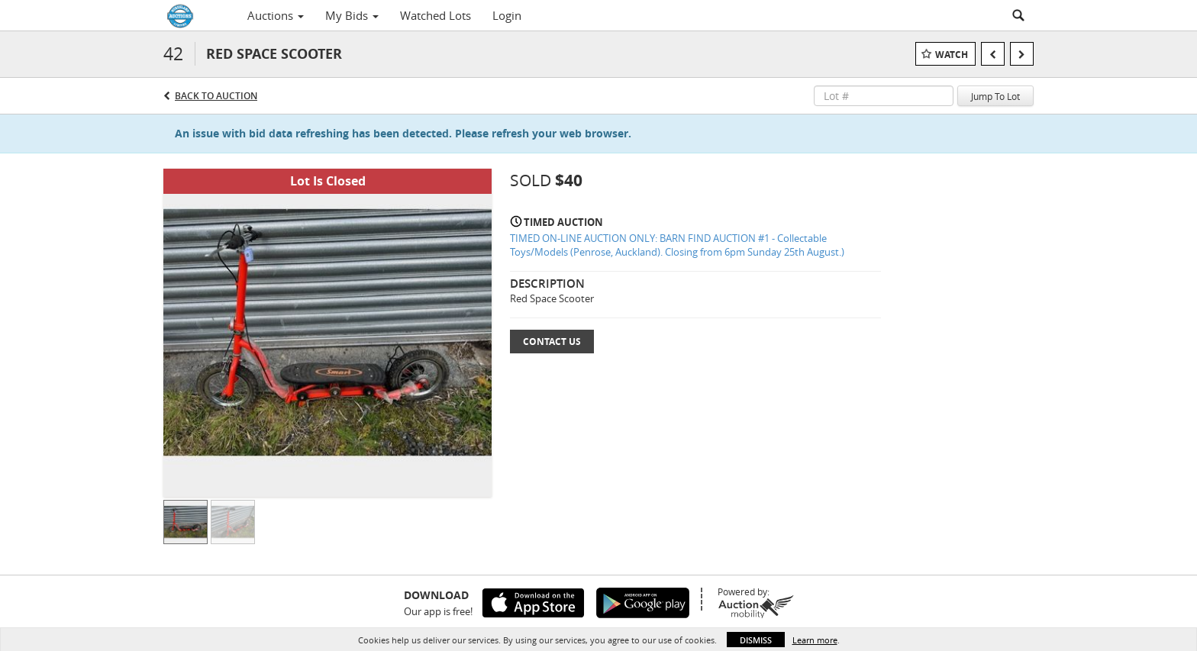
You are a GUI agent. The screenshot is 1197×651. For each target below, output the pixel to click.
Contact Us (552, 341)
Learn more (814, 640)
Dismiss (756, 640)
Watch (951, 54)
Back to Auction (216, 95)
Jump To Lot (995, 96)
